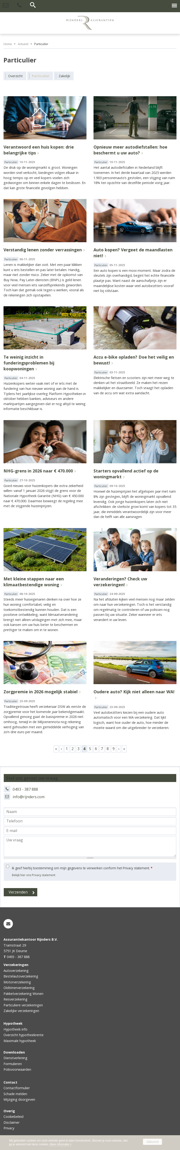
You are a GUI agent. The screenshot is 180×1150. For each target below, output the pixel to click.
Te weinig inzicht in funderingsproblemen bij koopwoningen (29, 362)
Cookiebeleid (13, 1116)
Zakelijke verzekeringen (21, 1010)
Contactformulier (17, 1088)
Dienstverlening (15, 1058)
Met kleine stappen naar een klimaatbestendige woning (34, 581)
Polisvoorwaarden (17, 1069)
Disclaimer (11, 1122)
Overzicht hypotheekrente (24, 1035)
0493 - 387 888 (25, 789)
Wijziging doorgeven (19, 1099)
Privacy (9, 1128)
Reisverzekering (15, 999)
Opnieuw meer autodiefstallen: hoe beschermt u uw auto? (130, 150)
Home (8, 44)
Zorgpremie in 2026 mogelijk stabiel (41, 691)
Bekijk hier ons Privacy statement (33, 875)
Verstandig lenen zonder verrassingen (43, 250)
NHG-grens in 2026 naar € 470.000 (38, 471)
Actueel (23, 44)
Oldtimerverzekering (19, 987)
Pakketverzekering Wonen (23, 993)
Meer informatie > (60, 1144)
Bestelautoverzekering (21, 976)
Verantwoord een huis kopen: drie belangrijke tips (39, 150)
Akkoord (152, 1142)
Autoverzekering (16, 970)
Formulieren (13, 1064)
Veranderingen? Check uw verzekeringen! (120, 581)
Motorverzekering (17, 982)
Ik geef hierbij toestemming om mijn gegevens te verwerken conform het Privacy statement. (82, 868)
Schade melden (15, 1094)
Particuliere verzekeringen (23, 1005)
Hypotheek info (15, 1029)
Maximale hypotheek (20, 1041)
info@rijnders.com (29, 796)
